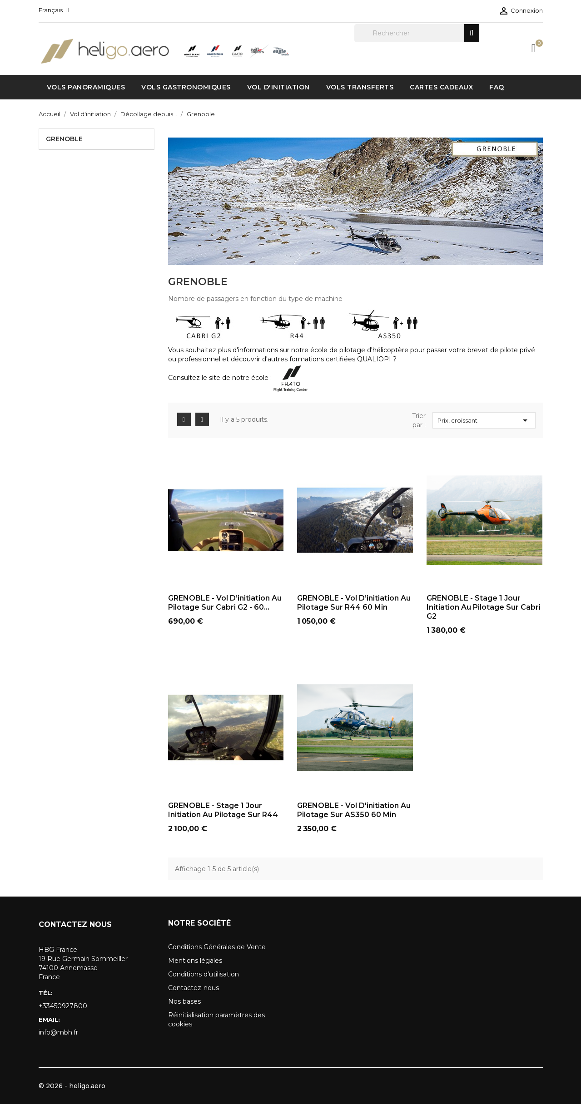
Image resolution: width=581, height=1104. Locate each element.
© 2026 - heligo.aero (72, 1086)
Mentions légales (195, 960)
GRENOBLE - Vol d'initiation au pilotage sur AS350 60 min (354, 810)
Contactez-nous (193, 988)
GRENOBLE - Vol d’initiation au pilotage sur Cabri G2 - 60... (225, 602)
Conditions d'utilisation (203, 974)
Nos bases (184, 1001)
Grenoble (64, 139)
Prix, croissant (484, 420)
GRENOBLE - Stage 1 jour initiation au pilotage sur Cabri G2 (484, 607)
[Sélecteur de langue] (54, 10)
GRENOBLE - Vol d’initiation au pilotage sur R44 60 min (354, 602)
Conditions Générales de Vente (217, 947)
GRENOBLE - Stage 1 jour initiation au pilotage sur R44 (223, 810)
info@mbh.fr (58, 1032)
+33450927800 (63, 1006)
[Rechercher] (416, 33)
